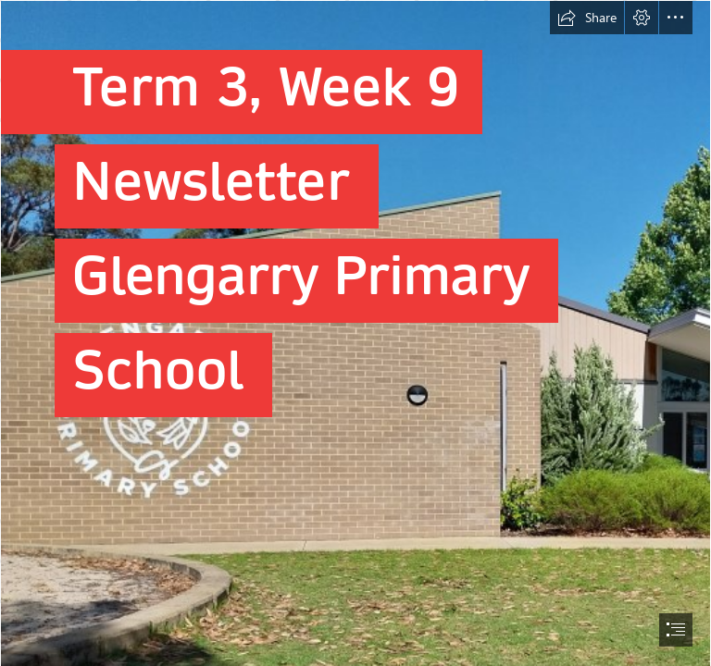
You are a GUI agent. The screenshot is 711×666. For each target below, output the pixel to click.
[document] (355, 333)
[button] (587, 17)
